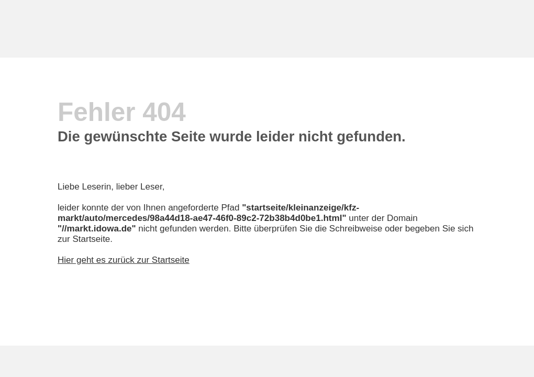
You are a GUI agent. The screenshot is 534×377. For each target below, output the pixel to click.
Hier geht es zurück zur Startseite (124, 260)
